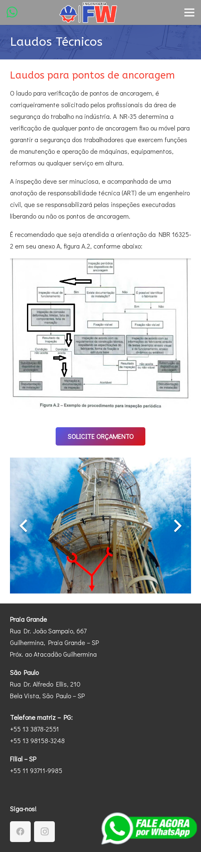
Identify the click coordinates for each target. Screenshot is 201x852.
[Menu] (189, 12)
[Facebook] (20, 831)
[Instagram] (44, 831)
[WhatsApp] (12, 12)
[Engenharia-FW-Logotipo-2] (88, 12)
